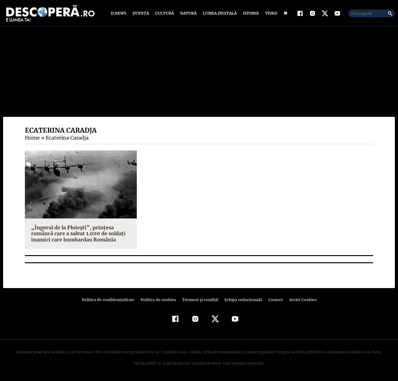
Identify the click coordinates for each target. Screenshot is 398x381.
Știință (141, 13)
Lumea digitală (218, 13)
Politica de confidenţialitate (111, 299)
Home (32, 138)
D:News (119, 13)
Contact (273, 299)
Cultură (164, 13)
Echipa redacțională (241, 299)
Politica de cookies (159, 299)
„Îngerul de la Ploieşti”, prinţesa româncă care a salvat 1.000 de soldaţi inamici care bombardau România (77, 233)
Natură (188, 13)
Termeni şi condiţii (199, 299)
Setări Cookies (299, 299)
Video (270, 13)
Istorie (250, 13)
